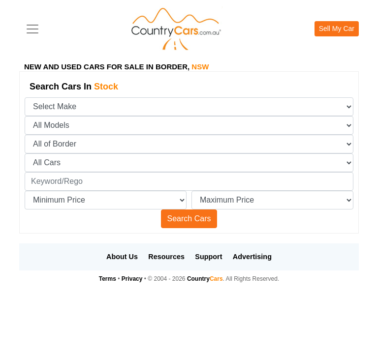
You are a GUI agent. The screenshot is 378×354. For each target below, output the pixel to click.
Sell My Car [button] (336, 28)
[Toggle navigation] (32, 29)
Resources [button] (166, 257)
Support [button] (208, 257)
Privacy (132, 278)
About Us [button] (122, 257)
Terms (107, 278)
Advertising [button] (252, 257)
